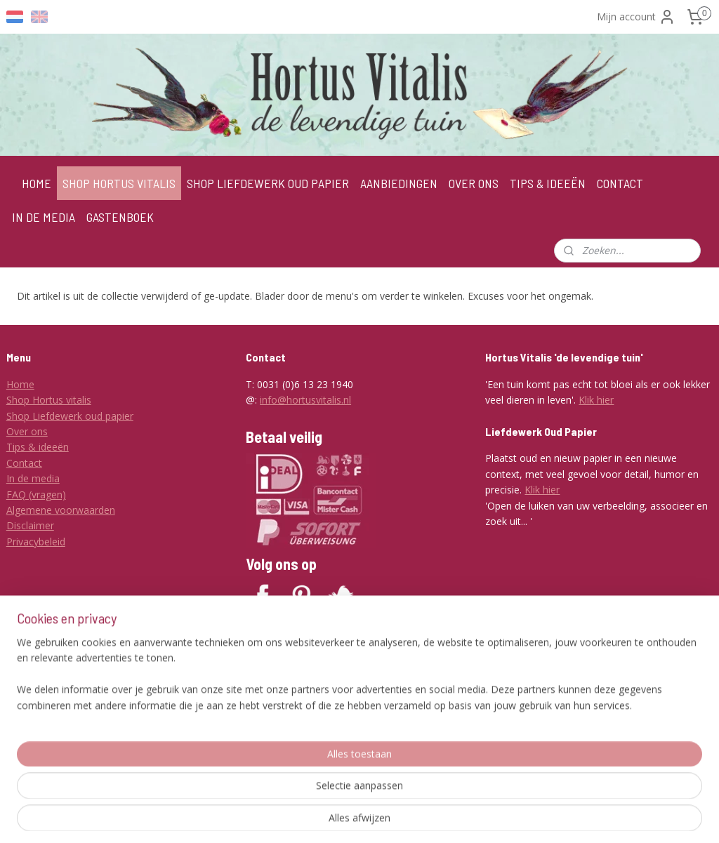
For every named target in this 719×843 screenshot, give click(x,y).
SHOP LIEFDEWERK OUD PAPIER (268, 183)
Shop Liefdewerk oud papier (69, 416)
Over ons (27, 431)
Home (20, 384)
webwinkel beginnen (424, 817)
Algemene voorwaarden (60, 510)
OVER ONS (474, 183)
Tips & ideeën (37, 446)
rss (371, 817)
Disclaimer (30, 525)
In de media (33, 478)
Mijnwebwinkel (547, 817)
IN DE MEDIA (43, 217)
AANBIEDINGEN (398, 183)
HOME (36, 183)
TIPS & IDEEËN (548, 183)
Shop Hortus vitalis (48, 399)
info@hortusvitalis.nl (305, 399)
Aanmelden (282, 755)
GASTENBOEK (120, 217)
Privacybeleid (35, 541)
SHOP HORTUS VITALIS (119, 183)
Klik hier (596, 399)
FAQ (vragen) (36, 494)
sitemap (341, 817)
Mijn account (636, 16)
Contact (24, 463)
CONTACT (620, 183)
